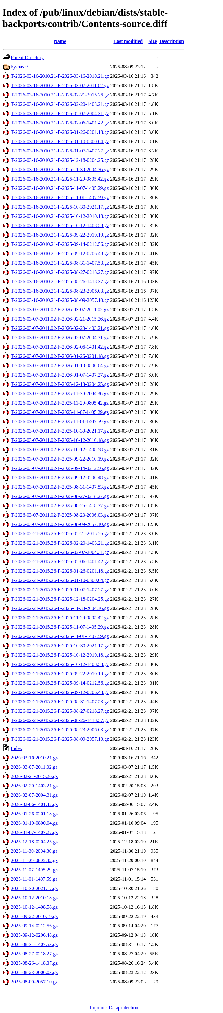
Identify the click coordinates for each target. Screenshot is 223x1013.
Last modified (128, 41)
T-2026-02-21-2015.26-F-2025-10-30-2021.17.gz (60, 645)
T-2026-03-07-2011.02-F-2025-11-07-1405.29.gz (60, 412)
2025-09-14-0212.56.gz (34, 925)
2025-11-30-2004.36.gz (34, 851)
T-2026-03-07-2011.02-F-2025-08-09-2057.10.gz (60, 524)
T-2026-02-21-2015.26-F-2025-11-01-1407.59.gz (60, 636)
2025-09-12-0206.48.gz (34, 935)
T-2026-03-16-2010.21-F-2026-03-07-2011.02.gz (60, 85)
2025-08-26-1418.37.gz (34, 963)
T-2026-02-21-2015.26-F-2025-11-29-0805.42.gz (60, 617)
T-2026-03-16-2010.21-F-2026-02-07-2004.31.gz (60, 113)
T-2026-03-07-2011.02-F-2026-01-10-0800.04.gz (60, 365)
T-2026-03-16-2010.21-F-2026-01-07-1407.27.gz (60, 150)
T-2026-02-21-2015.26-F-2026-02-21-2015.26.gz (60, 533)
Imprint (97, 1007)
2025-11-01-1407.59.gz (34, 879)
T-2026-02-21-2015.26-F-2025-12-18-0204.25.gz (60, 599)
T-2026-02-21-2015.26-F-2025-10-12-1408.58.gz (60, 664)
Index (16, 748)
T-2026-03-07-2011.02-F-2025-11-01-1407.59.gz (60, 421)
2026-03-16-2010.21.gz (34, 757)
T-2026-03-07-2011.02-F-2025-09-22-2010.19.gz (60, 459)
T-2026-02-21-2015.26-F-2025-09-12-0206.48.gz (60, 692)
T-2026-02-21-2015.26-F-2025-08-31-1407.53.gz (60, 701)
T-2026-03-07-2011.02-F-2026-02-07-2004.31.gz (60, 337)
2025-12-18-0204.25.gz (34, 841)
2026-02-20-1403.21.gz (34, 785)
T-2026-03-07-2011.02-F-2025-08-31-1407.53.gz (60, 487)
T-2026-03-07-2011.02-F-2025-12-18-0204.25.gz (60, 384)
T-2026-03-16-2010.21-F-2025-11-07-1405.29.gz (60, 188)
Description (171, 41)
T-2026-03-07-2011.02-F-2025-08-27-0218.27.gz (60, 496)
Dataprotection (123, 1007)
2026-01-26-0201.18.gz (34, 813)
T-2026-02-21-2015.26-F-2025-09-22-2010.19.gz (60, 673)
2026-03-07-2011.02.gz (34, 767)
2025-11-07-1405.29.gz (34, 869)
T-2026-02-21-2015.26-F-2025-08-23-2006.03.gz (60, 729)
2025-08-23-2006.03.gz (34, 972)
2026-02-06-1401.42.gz (34, 804)
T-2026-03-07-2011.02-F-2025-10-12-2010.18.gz (60, 440)
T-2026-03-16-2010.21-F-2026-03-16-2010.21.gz (60, 76)
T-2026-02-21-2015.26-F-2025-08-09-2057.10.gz (60, 739)
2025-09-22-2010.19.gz (34, 916)
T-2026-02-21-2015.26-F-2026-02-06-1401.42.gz (60, 561)
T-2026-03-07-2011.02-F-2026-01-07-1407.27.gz (60, 375)
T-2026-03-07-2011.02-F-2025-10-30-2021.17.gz (60, 431)
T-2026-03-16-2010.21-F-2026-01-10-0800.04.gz (60, 141)
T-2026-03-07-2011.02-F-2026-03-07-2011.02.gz (60, 309)
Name (60, 41)
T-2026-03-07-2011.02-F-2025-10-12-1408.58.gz (60, 449)
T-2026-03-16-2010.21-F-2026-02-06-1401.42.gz (60, 122)
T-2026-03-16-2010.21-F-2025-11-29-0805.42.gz (60, 178)
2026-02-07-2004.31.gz (34, 795)
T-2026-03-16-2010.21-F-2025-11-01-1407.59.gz (60, 197)
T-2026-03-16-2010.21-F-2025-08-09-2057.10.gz (60, 300)
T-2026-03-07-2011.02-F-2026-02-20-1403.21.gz (60, 328)
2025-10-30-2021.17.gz (34, 888)
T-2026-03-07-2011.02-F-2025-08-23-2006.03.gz (60, 515)
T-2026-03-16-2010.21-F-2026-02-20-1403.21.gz (60, 104)
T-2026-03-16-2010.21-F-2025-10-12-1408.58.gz (60, 225)
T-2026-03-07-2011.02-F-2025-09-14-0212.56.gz (60, 468)
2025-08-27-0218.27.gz (34, 953)
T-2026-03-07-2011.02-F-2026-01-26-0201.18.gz (60, 356)
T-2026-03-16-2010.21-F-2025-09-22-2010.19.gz (60, 234)
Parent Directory (27, 57)
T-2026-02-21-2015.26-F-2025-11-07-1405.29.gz (60, 627)
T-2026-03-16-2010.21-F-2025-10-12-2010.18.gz (60, 216)
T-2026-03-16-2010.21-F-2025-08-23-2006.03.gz (60, 290)
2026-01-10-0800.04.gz (34, 823)
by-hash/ (19, 66)
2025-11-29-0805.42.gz (34, 860)
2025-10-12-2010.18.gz (34, 897)
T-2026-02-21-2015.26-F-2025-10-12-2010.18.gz (60, 655)
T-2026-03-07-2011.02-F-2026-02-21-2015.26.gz (60, 318)
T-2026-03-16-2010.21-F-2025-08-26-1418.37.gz (60, 281)
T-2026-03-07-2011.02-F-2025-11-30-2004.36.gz (60, 393)
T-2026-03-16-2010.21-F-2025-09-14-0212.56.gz (60, 244)
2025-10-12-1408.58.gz (34, 907)
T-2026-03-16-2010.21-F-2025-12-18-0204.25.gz (60, 160)
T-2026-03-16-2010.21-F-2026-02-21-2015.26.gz (60, 94)
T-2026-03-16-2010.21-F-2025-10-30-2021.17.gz (60, 206)
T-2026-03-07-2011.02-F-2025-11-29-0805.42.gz (60, 403)
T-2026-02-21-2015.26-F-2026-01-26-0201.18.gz (60, 571)
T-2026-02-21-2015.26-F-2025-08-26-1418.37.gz (60, 720)
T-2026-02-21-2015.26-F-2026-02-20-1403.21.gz (60, 543)
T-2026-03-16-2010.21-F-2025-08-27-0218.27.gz (60, 272)
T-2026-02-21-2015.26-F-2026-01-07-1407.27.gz (60, 589)
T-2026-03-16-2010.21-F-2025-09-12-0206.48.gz (60, 253)
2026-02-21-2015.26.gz (34, 776)
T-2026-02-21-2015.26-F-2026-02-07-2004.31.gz (60, 552)
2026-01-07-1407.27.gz (34, 832)
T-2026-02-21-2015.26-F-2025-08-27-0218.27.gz (60, 711)
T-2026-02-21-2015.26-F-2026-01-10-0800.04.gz (60, 580)
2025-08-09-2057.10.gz (34, 981)
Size (152, 41)
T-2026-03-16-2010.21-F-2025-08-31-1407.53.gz (60, 262)
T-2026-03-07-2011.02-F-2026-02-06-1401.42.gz (60, 346)
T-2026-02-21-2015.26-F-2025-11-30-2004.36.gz (60, 608)
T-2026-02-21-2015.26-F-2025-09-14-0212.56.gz (60, 683)
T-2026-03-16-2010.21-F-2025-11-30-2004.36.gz (60, 169)
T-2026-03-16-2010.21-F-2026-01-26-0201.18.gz (60, 132)
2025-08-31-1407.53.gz (34, 944)
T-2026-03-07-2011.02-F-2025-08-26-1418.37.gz (60, 505)
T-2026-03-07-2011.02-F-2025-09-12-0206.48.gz (60, 477)
